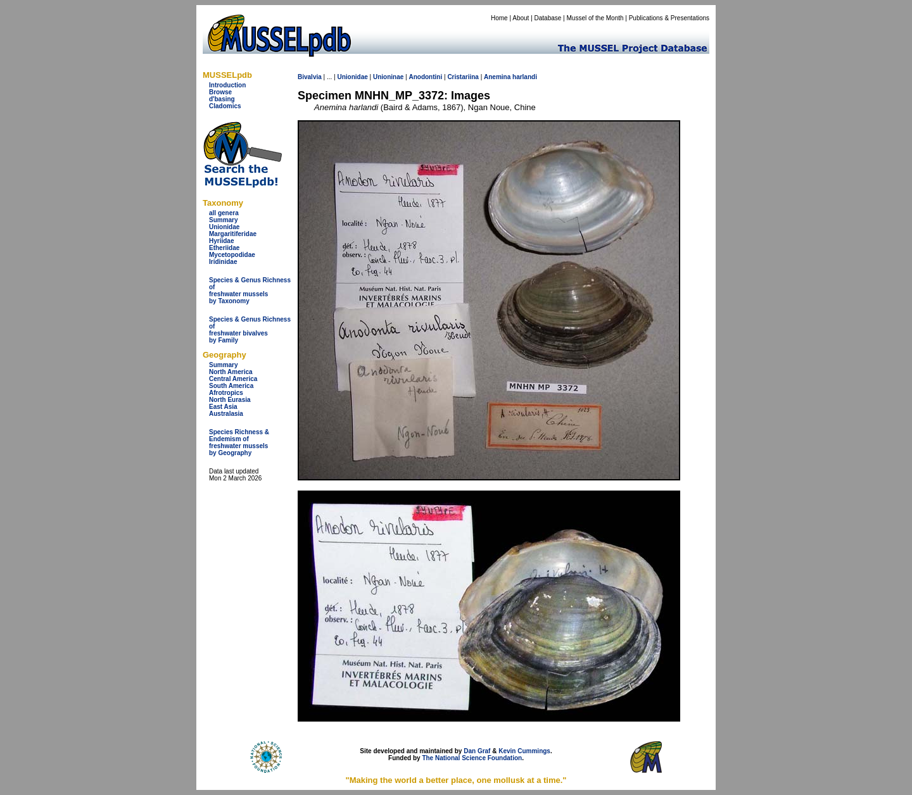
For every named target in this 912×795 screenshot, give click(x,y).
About (520, 18)
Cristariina (462, 76)
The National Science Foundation (472, 757)
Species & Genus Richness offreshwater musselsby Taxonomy (250, 290)
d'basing (222, 99)
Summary (223, 219)
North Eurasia (230, 399)
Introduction (227, 85)
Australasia (226, 413)
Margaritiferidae (232, 233)
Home (499, 18)
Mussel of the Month (595, 18)
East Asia (223, 406)
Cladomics (225, 106)
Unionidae (224, 226)
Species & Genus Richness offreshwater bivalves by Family (250, 330)
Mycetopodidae (232, 254)
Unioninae (388, 76)
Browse (220, 92)
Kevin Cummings (524, 751)
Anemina (497, 76)
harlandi (524, 76)
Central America (233, 378)
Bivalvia (310, 76)
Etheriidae (224, 247)
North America (231, 371)
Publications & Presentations (669, 18)
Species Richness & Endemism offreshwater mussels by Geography (239, 442)
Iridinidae (223, 261)
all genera (224, 213)
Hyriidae (221, 240)
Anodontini (425, 76)
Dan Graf (477, 751)
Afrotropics (226, 392)
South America (231, 385)
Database (548, 18)
